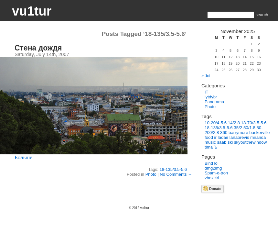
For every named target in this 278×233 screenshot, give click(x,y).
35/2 (238, 127)
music (210, 142)
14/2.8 (234, 122)
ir (215, 137)
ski (230, 142)
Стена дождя (38, 48)
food (209, 137)
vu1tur (31, 11)
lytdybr (211, 96)
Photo (150, 174)
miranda (258, 137)
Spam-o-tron (216, 173)
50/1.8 (249, 127)
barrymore (238, 132)
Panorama (214, 101)
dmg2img (213, 168)
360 (223, 132)
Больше (23, 157)
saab (221, 142)
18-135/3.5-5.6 (173, 169)
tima (209, 147)
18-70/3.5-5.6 (253, 122)
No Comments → (176, 174)
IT (206, 92)
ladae (223, 137)
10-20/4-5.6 (216, 122)
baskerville (259, 132)
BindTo (211, 163)
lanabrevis (239, 137)
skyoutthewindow (250, 142)
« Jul (205, 75)
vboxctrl (212, 177)
